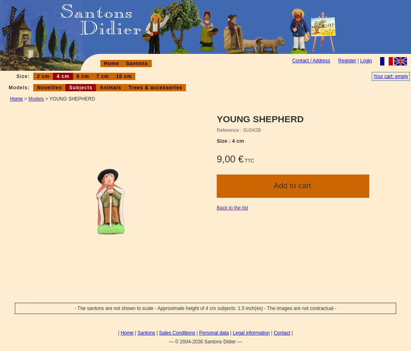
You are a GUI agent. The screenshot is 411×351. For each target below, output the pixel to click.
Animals (110, 87)
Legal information (251, 333)
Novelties (49, 87)
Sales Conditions (177, 333)
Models (36, 99)
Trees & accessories (155, 87)
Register (347, 61)
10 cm (124, 76)
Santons (137, 63)
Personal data (214, 333)
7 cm (102, 76)
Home (111, 63)
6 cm (83, 76)
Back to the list (232, 208)
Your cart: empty (390, 76)
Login (366, 61)
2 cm (43, 76)
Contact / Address (311, 61)
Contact (282, 333)
